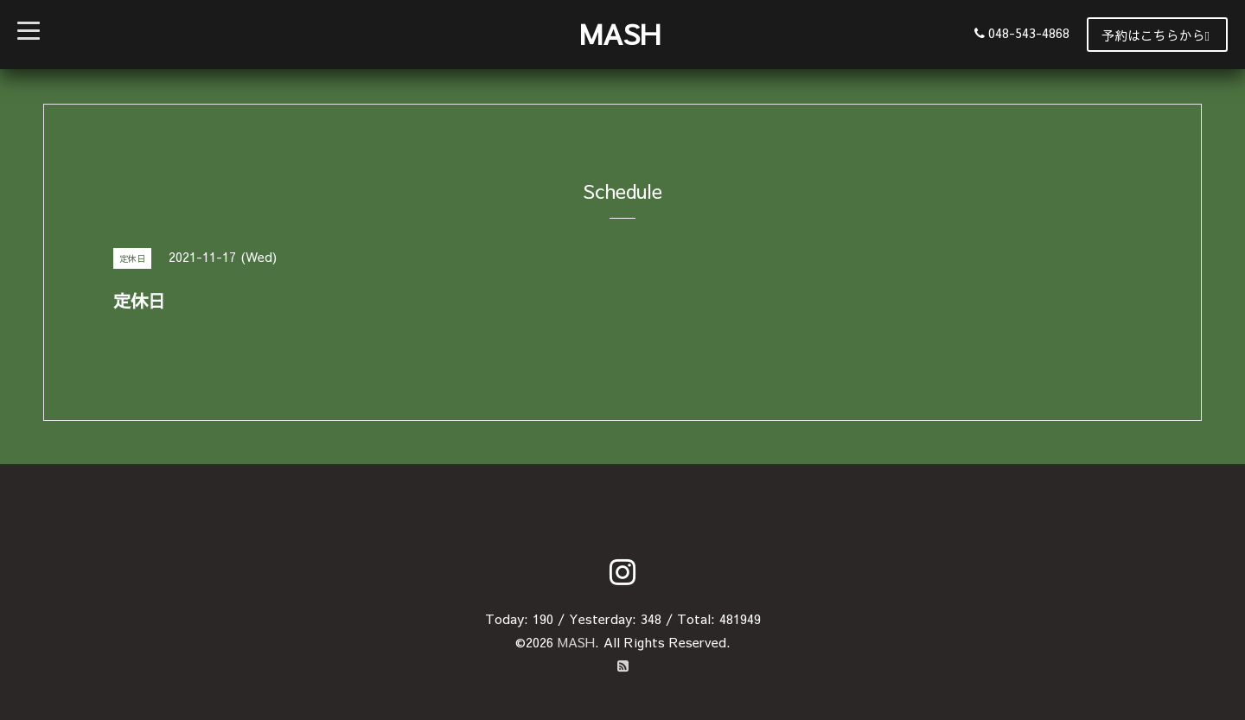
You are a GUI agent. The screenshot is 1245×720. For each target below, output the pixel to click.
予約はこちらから (1155, 35)
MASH (620, 33)
